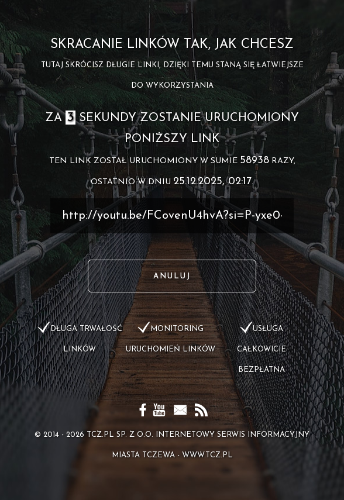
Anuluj (172, 276)
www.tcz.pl (207, 455)
